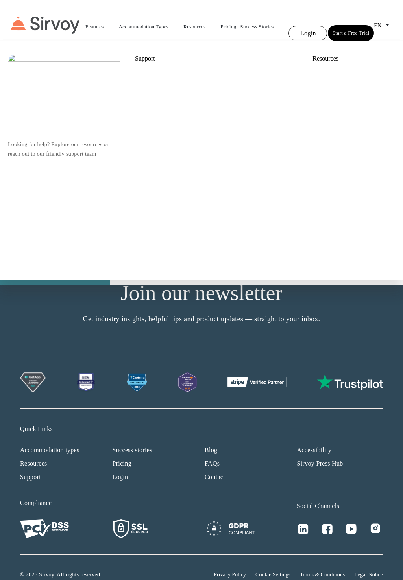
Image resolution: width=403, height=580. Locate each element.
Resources (199, 20)
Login (120, 462)
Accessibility (314, 435)
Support (30, 462)
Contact (215, 462)
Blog (211, 435)
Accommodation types (49, 435)
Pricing (229, 19)
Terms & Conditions (322, 560)
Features (100, 20)
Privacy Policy (230, 560)
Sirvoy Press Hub (320, 449)
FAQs (212, 449)
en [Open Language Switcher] (383, 18)
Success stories (132, 435)
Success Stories (257, 19)
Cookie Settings (272, 560)
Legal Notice (368, 560)
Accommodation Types (149, 20)
